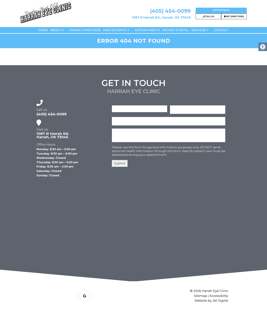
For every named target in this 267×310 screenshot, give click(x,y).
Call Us (208, 17)
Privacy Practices (85, 30)
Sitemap (200, 296)
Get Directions (234, 17)
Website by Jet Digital (211, 301)
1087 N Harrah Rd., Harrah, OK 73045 (161, 17)
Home (43, 30)
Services (198, 30)
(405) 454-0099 (170, 11)
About (55, 30)
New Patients (115, 30)
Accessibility (218, 296)
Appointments (221, 10)
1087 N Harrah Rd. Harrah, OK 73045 (52, 135)
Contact (221, 30)
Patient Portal (175, 30)
